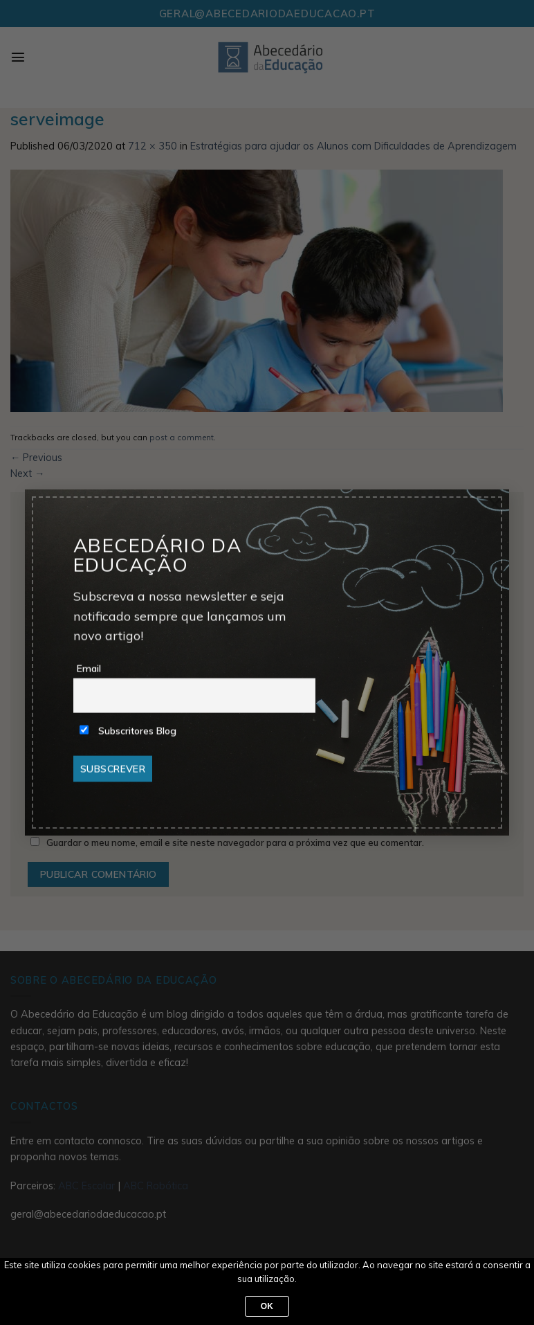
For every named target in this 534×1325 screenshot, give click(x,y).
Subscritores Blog (128, 731)
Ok (267, 1306)
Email (89, 668)
